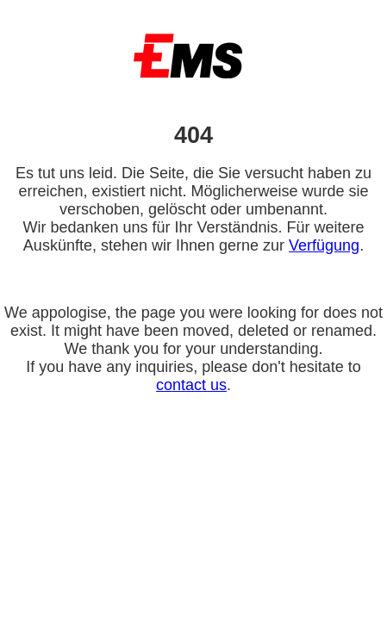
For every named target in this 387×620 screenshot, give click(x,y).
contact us (191, 385)
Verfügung (324, 245)
